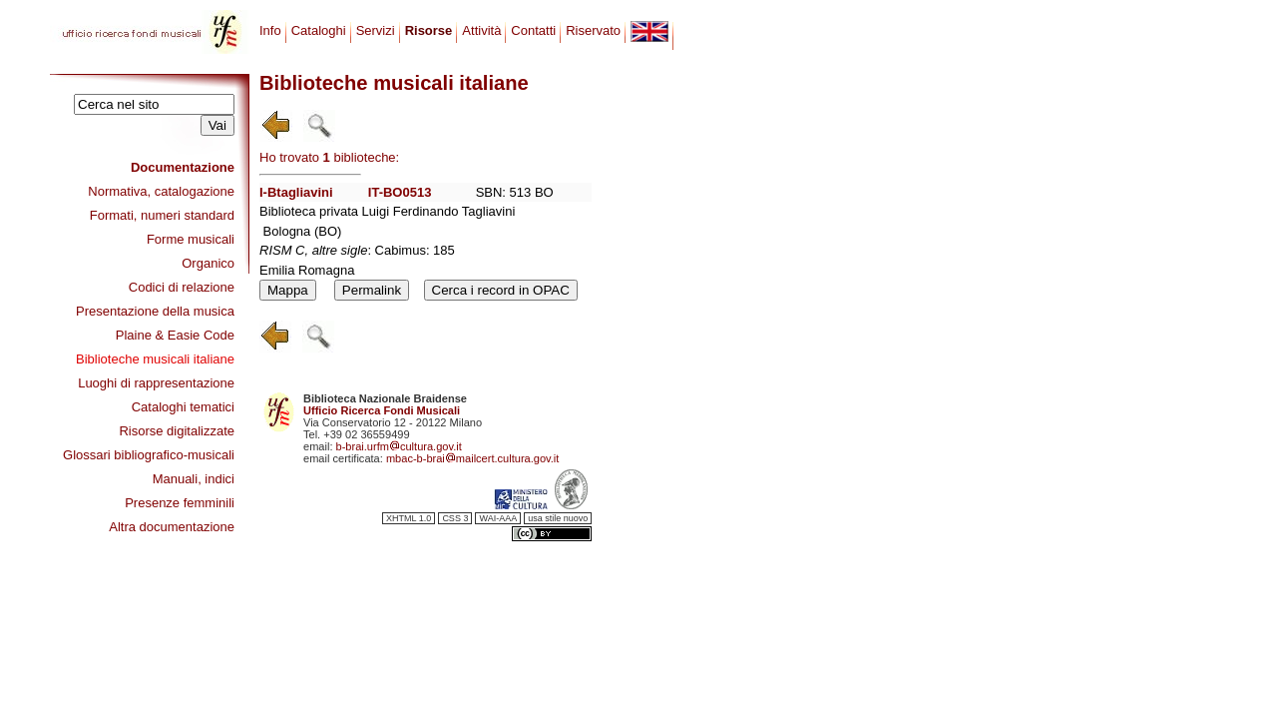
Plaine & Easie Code (175, 335)
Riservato (593, 30)
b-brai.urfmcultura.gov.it (399, 446)
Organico (208, 263)
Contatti (533, 30)
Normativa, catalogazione (161, 191)
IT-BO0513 (400, 192)
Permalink (371, 290)
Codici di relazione (181, 287)
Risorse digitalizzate (176, 430)
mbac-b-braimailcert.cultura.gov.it (473, 458)
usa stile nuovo (558, 518)
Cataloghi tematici (183, 406)
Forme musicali (190, 239)
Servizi (375, 30)
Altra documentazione (171, 526)
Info (270, 30)
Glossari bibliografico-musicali (148, 454)
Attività (481, 30)
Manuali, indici (193, 478)
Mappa (287, 290)
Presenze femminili (179, 502)
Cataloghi (318, 30)
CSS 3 (455, 518)
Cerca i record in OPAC (501, 290)
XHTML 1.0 (408, 518)
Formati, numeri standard (162, 215)
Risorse (429, 30)
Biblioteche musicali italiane (155, 359)
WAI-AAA (498, 518)
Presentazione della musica (155, 311)
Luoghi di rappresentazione (156, 382)
